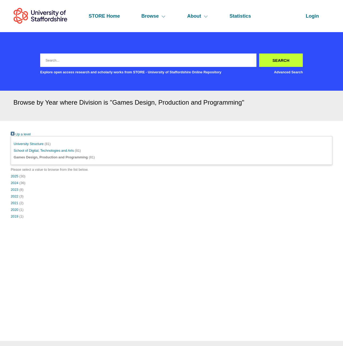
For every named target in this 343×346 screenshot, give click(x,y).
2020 (14, 210)
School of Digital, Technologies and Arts (44, 151)
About (197, 16)
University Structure (29, 144)
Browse (153, 16)
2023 (14, 190)
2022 (14, 196)
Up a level (21, 134)
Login (312, 16)
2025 (14, 176)
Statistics (240, 16)
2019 (14, 216)
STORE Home (104, 16)
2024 (14, 183)
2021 (14, 203)
